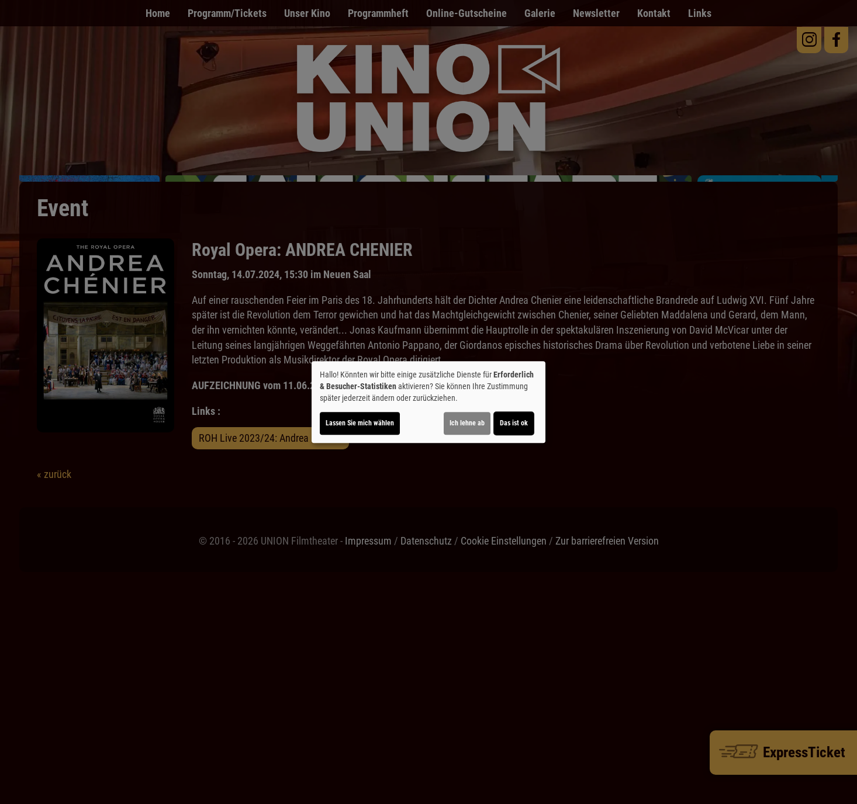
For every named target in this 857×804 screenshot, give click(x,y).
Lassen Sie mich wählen (360, 423)
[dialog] (428, 402)
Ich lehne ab (467, 423)
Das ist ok (514, 423)
